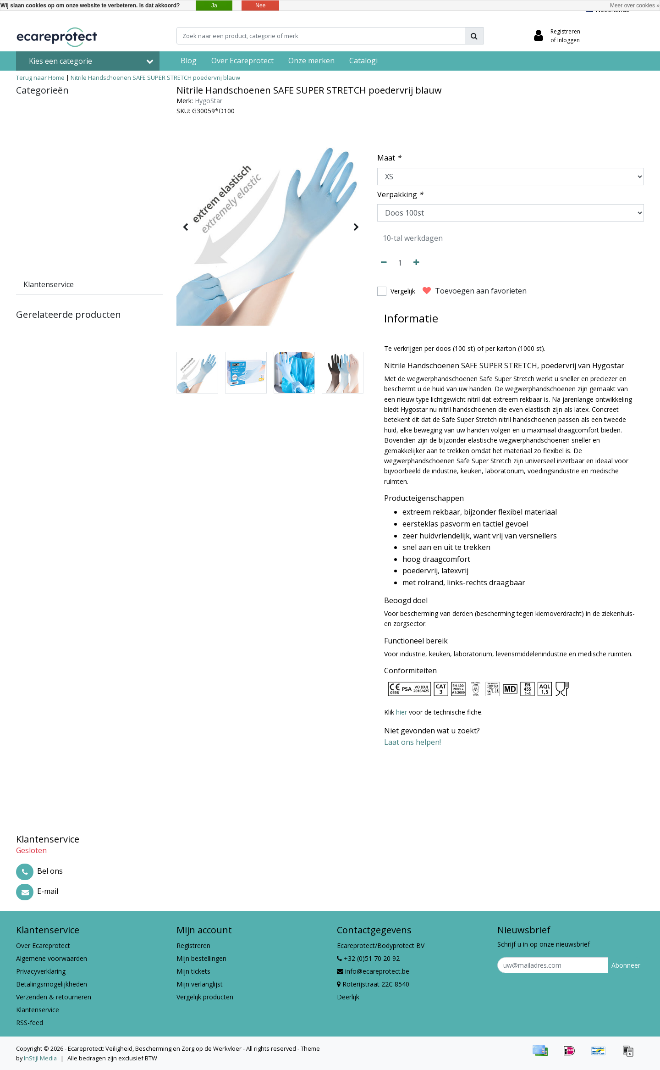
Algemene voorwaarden (51, 958)
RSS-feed (29, 1022)
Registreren (193, 945)
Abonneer (625, 965)
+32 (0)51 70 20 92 (368, 958)
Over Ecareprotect (43, 945)
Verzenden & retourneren (53, 996)
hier (401, 712)
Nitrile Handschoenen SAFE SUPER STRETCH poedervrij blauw (155, 77)
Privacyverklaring (41, 971)
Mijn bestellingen (201, 958)
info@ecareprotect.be (373, 971)
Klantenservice (37, 1009)
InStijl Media (40, 1058)
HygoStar (208, 100)
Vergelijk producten (204, 996)
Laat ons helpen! (412, 742)
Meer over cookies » (635, 5)
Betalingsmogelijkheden (51, 984)
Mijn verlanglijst (199, 984)
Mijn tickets (193, 971)
